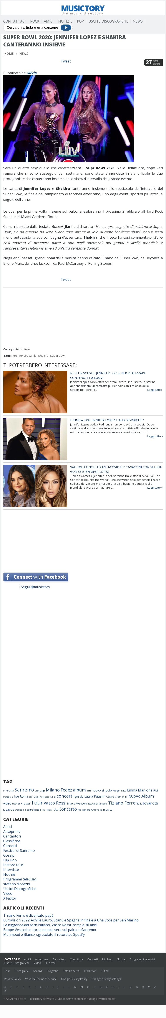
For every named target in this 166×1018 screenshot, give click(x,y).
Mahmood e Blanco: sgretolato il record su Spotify (44, 934)
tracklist (16, 803)
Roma (24, 796)
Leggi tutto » (155, 390)
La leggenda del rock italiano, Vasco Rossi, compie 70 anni (50, 925)
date (89, 790)
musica (108, 809)
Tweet (66, 61)
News (138, 21)
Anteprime (11, 831)
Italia (139, 803)
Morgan (116, 790)
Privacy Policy (12, 979)
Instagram (8, 796)
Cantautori (12, 836)
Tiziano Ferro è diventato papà (28, 915)
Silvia (32, 73)
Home (8, 53)
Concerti (10, 845)
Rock (34, 21)
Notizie (65, 21)
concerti (64, 796)
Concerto (68, 809)
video (7, 803)
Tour (37, 802)
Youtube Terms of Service (41, 979)
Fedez (66, 790)
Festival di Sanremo (19, 850)
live (16, 796)
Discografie (22, 971)
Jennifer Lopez (22, 356)
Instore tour (13, 864)
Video (7, 893)
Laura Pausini (94, 796)
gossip (78, 796)
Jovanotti (150, 803)
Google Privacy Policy (74, 979)
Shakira (43, 356)
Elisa (123, 790)
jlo (35, 356)
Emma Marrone (140, 790)
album (79, 790)
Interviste (11, 869)
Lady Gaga (40, 790)
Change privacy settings (106, 979)
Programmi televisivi (20, 879)
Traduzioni (90, 971)
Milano (53, 790)
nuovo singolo (102, 790)
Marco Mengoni (77, 803)
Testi (7, 971)
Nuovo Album (141, 796)
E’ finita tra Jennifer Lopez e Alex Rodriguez (107, 420)
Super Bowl (57, 356)
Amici (49, 21)
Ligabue (8, 809)
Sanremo (24, 790)
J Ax (55, 809)
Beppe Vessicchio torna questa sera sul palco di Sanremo (49, 929)
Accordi (38, 971)
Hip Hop (10, 860)
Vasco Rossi (55, 803)
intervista (8, 790)
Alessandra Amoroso (90, 809)
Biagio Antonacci (41, 796)
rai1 (31, 796)
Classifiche (11, 841)
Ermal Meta (46, 809)
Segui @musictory (35, 587)
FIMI (155, 790)
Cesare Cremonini (116, 796)
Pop (80, 21)
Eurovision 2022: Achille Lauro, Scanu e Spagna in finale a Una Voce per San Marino (71, 920)
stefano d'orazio (16, 884)
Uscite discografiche (27, 809)
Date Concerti (71, 971)
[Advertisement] (83, 318)
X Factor (25, 803)
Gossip (8, 855)
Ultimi (105, 971)
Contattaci (14, 21)
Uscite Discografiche (108, 21)
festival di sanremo (97, 803)
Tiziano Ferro (122, 803)
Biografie (52, 971)
